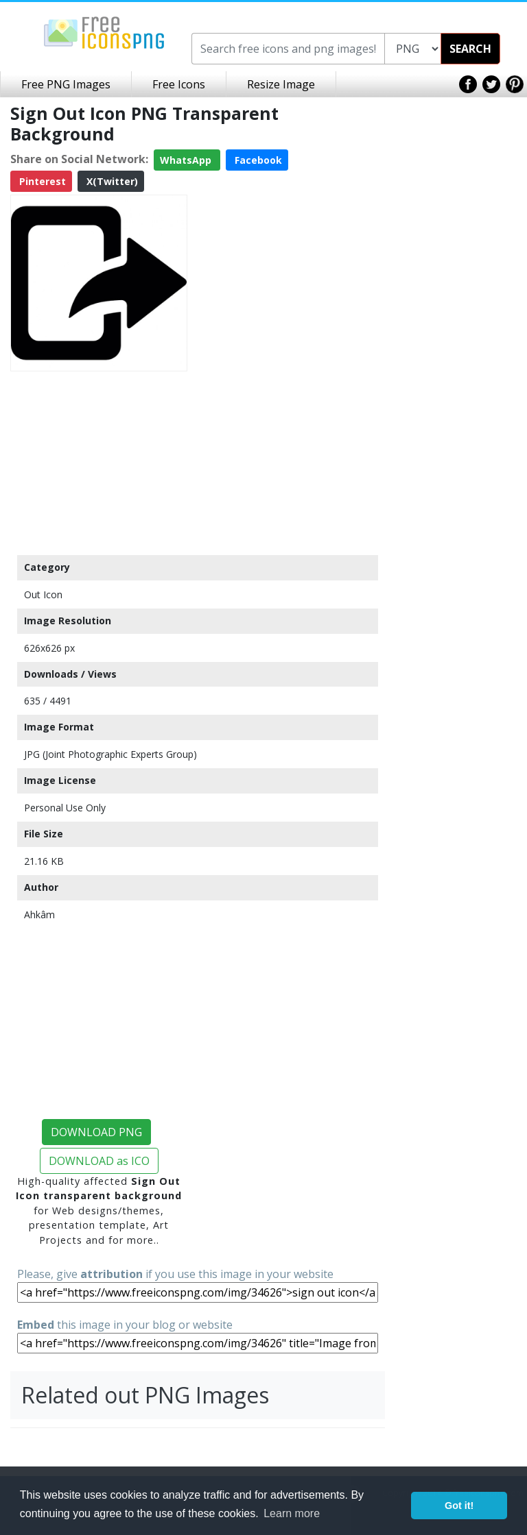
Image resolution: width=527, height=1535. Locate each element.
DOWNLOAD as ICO (99, 1160)
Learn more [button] (292, 1513)
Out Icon (43, 594)
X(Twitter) (111, 181)
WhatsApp (187, 160)
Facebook (257, 160)
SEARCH (470, 48)
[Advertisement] (98, 462)
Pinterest (41, 181)
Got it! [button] (459, 1505)
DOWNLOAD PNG (96, 1132)
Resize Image (281, 84)
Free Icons (178, 84)
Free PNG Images (65, 84)
